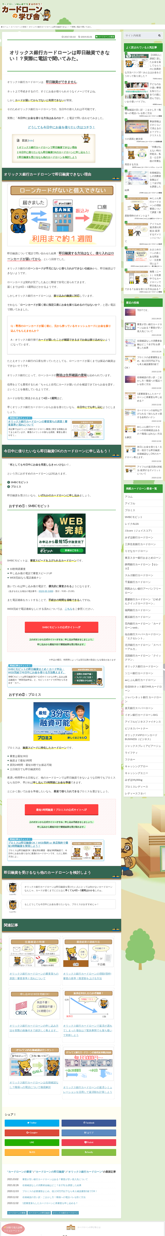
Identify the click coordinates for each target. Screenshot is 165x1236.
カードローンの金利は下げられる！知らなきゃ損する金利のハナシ (143, 416)
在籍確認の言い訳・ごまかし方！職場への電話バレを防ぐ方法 (54, 1200)
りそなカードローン (136, 551)
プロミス (130, 510)
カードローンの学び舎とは (34, 1231)
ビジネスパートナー (136, 729)
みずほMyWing (133, 780)
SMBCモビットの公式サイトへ (60, 628)
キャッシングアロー (136, 766)
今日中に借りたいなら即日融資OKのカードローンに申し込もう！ (53, 153)
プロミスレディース (136, 787)
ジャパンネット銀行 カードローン (143, 700)
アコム (129, 497)
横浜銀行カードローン (138, 617)
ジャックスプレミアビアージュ (143, 746)
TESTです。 (143, 315)
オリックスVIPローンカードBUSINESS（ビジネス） (141, 737)
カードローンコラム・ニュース (152, 168)
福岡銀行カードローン (138, 610)
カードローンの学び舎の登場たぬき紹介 (89, 1231)
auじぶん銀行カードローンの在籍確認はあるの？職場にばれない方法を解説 (143, 434)
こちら (68, 609)
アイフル (130, 504)
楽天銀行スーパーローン (139, 708)
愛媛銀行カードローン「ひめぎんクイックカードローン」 (143, 602)
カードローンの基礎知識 (154, 142)
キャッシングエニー (136, 773)
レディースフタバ (135, 794)
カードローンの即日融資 (50, 1175)
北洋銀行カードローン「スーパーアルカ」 (143, 647)
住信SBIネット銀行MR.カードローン (143, 689)
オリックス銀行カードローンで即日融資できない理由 (47, 148)
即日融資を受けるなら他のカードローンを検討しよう (47, 157)
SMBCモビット (134, 517)
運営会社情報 (143, 1231)
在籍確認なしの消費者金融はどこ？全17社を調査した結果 (51, 1188)
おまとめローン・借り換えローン (151, 267)
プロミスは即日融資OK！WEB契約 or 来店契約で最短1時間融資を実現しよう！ (38, 845)
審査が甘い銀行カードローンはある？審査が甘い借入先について (55, 1182)
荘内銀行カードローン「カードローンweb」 (143, 626)
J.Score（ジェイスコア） (139, 531)
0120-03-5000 (46, 592)
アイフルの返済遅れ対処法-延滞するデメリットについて (143, 473)
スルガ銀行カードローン (139, 575)
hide (31, 141)
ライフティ (131, 753)
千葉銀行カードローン (138, 582)
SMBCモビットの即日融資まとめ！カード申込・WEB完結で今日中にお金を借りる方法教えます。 (37, 672)
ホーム (4, 28)
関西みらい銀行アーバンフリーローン (143, 591)
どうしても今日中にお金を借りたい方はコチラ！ (61, 128)
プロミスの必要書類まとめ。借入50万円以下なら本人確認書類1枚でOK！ (59, 1194)
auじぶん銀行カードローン (153, 219)
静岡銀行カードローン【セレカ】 (141, 567)
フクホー (130, 760)
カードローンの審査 (19, 28)
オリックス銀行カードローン (85, 1175)
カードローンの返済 (155, 245)
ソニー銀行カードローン (139, 673)
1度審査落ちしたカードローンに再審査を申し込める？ (50, 1206)
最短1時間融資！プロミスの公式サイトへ (60, 810)
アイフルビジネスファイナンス (143, 722)
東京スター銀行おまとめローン (143, 558)
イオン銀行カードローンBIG (141, 715)
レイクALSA (132, 524)
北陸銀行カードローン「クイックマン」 (143, 658)
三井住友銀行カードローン (140, 544)
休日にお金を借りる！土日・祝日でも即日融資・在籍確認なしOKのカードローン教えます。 (143, 454)
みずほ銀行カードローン (139, 538)
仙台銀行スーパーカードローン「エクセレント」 (143, 636)
